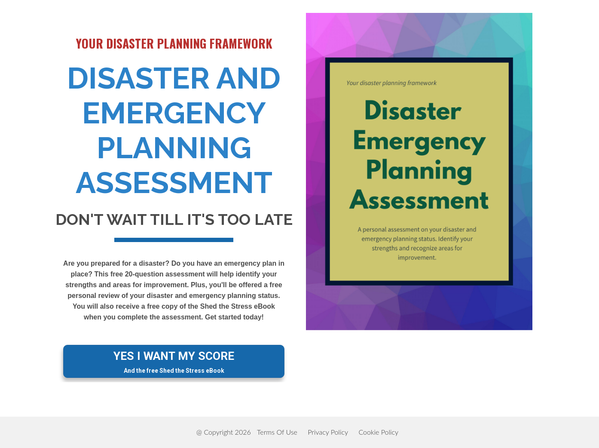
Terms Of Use (277, 432)
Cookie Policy (378, 432)
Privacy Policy (328, 432)
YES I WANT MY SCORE (174, 362)
